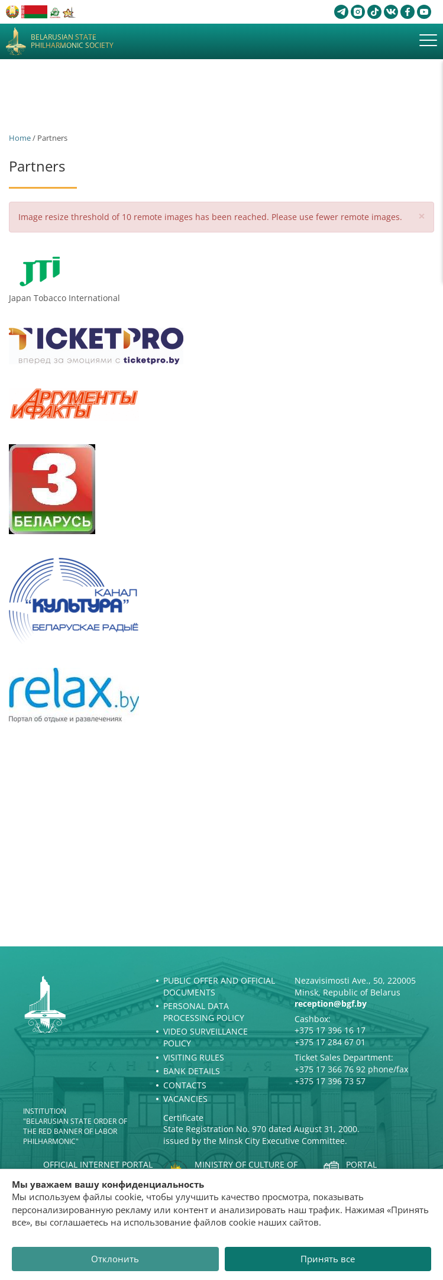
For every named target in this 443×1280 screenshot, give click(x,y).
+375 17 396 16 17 (330, 1030)
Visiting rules (193, 1057)
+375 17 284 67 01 (330, 1042)
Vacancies (185, 1098)
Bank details (191, 1071)
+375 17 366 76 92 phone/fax (351, 1069)
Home (20, 137)
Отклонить (115, 1259)
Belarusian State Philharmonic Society (72, 41)
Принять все (327, 1259)
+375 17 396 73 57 (330, 1081)
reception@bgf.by (331, 1003)
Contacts (184, 1085)
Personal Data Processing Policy (203, 1011)
